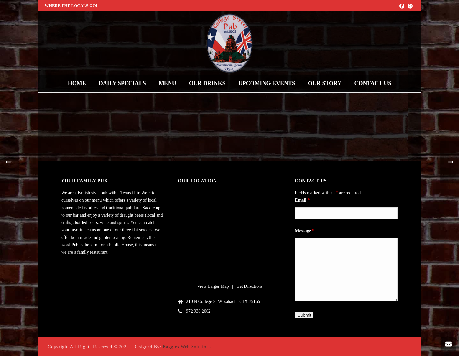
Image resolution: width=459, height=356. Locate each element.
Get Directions (250, 286)
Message (304, 230)
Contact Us (372, 83)
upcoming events (266, 83)
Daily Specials (122, 83)
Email (302, 200)
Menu (167, 83)
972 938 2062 (198, 311)
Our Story (325, 83)
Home (77, 83)
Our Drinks (207, 83)
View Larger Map (213, 286)
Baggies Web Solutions (187, 347)
